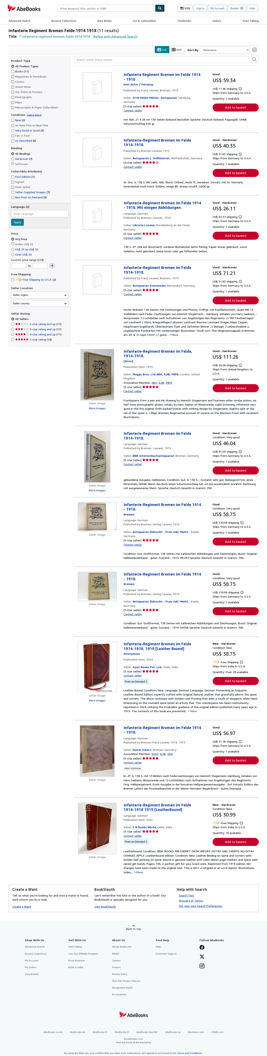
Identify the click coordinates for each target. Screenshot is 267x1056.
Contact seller (133, 110)
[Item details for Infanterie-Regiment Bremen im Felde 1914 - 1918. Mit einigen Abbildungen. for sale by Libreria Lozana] (97, 215)
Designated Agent (122, 987)
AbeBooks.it (122, 1032)
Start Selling (251, 20)
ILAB (161, 382)
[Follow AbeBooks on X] (201, 957)
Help (252, 8)
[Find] (159, 8)
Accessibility (119, 994)
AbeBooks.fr (100, 1032)
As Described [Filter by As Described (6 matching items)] (23, 141)
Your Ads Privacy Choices (126, 981)
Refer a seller (75, 967)
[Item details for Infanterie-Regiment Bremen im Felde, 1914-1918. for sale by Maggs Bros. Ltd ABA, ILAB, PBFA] (97, 374)
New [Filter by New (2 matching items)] (18, 120)
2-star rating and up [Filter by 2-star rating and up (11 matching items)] (38, 324)
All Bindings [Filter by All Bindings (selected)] (21, 153)
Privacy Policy (119, 974)
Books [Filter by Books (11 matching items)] (20, 71)
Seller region (20, 295)
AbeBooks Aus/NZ (147, 1032)
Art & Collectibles (144, 20)
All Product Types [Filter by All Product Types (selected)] (25, 66)
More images (97, 408)
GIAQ (154, 754)
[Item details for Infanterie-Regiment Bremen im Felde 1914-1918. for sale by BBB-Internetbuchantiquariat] (97, 457)
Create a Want (21, 906)
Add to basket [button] (235, 107)
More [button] (175, 335)
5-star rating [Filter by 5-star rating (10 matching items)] (33, 339)
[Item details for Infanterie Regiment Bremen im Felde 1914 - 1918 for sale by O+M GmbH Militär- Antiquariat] (97, 87)
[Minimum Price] (18, 266)
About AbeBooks (122, 946)
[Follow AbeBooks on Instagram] (201, 966)
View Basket (32, 974)
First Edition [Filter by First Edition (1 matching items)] (23, 177)
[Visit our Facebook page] (201, 948)
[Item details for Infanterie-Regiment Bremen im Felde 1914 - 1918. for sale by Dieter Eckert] (97, 751)
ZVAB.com (217, 1032)
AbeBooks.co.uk (53, 1032)
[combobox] (106, 8)
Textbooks (184, 20)
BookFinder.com (133, 1040)
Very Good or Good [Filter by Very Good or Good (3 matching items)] (27, 130)
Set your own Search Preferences (200, 906)
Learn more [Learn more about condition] (34, 114)
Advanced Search (19, 20)
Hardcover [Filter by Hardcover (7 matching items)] (21, 158)
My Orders (31, 967)
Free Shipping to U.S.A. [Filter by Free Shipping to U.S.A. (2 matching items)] (33, 279)
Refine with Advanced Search (115, 36)
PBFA (169, 382)
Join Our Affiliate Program (83, 953)
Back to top (133, 929)
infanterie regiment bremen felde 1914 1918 (56, 36)
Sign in (200, 8)
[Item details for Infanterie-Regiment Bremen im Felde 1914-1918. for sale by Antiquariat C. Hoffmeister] (97, 152)
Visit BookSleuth (105, 906)
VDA (170, 754)
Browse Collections (64, 20)
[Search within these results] (166, 59)
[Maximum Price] (40, 266)
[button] (254, 59)
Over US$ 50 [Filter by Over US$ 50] (21, 254)
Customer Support (166, 953)
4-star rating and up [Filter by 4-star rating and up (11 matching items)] (38, 334)
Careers (116, 960)
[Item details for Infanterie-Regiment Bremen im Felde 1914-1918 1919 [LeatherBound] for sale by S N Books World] (97, 828)
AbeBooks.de (77, 1032)
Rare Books (104, 20)
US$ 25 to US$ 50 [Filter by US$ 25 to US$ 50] (25, 249)
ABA (154, 382)
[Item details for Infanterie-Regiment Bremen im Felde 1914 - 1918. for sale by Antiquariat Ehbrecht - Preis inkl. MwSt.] (97, 517)
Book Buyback (76, 960)
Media (115, 953)
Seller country (21, 303)
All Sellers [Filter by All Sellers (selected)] (22, 319)
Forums (116, 967)
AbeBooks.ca (172, 1032)
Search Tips (186, 895)
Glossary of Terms (191, 900)
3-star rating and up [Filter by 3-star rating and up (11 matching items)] (38, 329)
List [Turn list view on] (162, 50)
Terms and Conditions (189, 1053)
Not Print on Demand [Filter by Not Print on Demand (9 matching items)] (29, 197)
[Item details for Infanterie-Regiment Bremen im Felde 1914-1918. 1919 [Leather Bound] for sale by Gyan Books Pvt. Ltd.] (97, 667)
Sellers (216, 20)
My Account (217, 8)
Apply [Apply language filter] (17, 222)
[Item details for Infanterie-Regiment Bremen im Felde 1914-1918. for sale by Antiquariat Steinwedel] (97, 280)
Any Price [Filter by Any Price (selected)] (19, 239)
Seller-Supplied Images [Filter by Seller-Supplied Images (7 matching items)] (30, 192)
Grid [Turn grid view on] (176, 50)
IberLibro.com (196, 1032)
